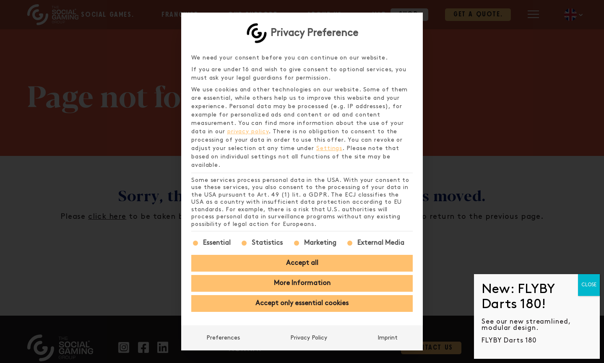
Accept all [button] (302, 263)
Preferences (223, 337)
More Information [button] (302, 283)
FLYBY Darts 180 (509, 340)
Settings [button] (329, 148)
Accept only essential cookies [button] (302, 303)
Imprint (388, 337)
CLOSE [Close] (588, 285)
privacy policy (248, 131)
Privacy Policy (308, 337)
